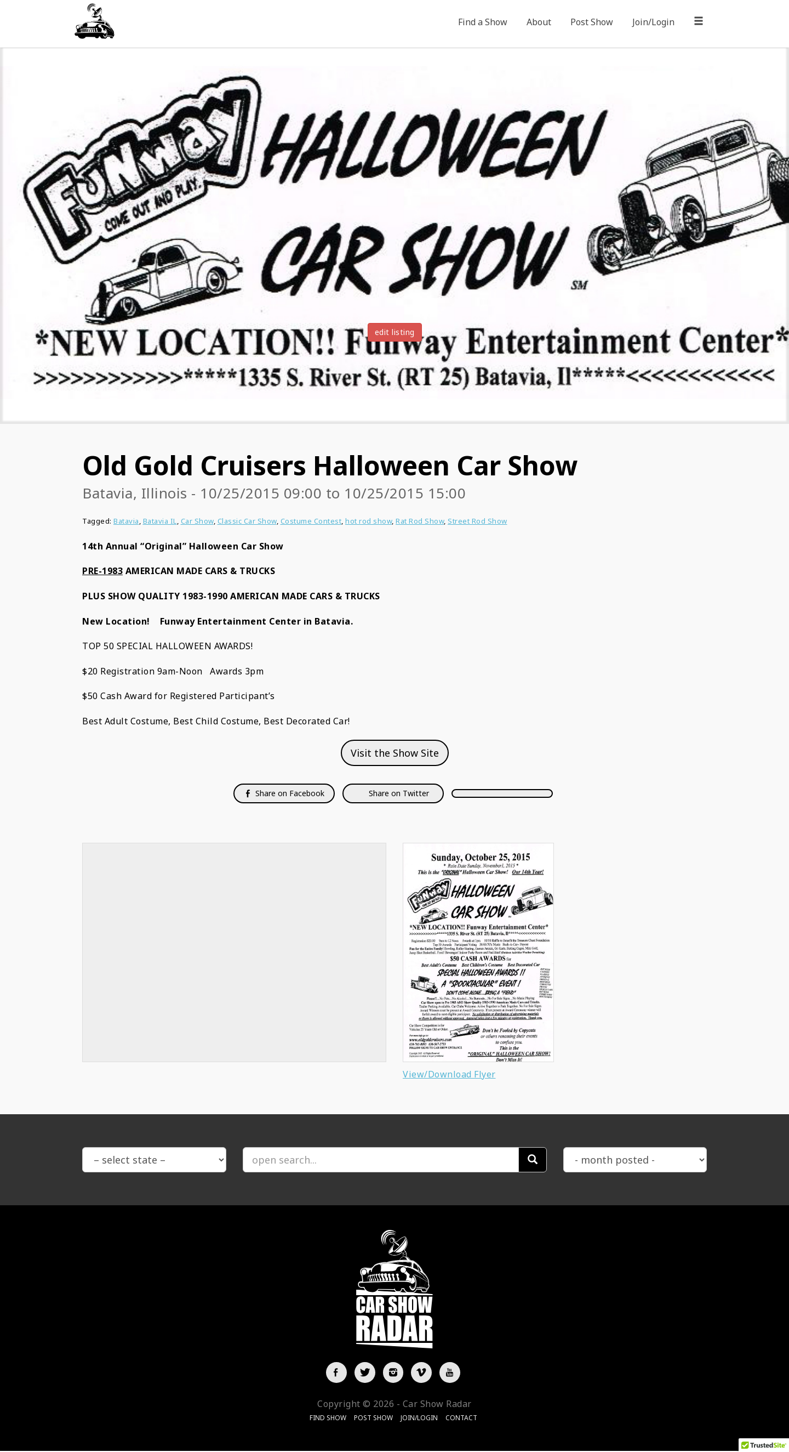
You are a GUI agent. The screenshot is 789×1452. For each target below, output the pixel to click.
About (539, 22)
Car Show (197, 521)
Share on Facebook (284, 793)
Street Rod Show (477, 521)
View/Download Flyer (449, 1074)
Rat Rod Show (420, 521)
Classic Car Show (247, 521)
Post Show (591, 22)
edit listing (395, 332)
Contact (461, 1419)
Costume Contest (311, 521)
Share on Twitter (398, 793)
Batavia (126, 521)
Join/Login (653, 22)
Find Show (328, 1419)
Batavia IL (160, 521)
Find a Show (482, 22)
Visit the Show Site (395, 752)
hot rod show (368, 521)
